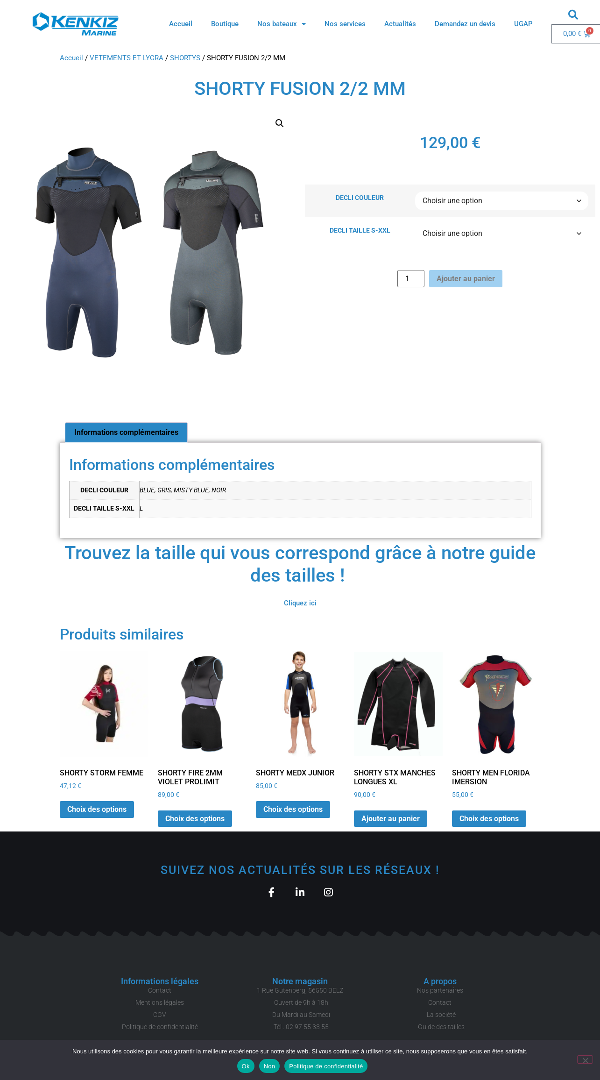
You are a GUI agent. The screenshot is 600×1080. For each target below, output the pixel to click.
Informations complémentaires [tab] (126, 432)
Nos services (345, 24)
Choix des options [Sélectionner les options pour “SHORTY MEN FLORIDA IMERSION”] (489, 818)
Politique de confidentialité (326, 1066)
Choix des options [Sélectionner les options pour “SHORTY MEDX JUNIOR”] (293, 809)
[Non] (585, 1059)
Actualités (400, 24)
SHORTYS (185, 58)
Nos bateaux (281, 24)
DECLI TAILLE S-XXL (360, 230)
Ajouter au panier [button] (390, 818)
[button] (573, 14)
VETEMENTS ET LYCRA (126, 58)
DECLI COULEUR (360, 198)
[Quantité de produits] (410, 278)
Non (269, 1066)
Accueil (180, 24)
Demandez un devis (465, 24)
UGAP (523, 24)
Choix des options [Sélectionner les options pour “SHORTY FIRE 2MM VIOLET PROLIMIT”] (195, 818)
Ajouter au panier (466, 278)
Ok (246, 1066)
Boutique (225, 24)
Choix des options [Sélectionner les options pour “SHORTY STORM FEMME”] (97, 809)
